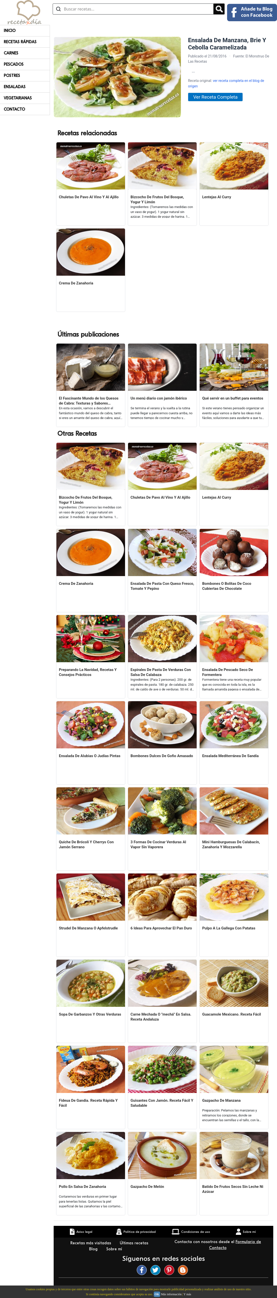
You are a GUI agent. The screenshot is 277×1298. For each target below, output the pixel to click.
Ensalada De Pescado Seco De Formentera (227, 672)
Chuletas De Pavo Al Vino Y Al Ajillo (89, 197)
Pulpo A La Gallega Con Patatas (228, 928)
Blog (94, 1249)
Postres (12, 75)
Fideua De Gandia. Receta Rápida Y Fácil (88, 1103)
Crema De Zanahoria (76, 283)
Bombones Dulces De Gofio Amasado (162, 756)
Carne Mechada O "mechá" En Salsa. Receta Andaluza (161, 1017)
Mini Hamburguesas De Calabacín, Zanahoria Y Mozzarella (231, 844)
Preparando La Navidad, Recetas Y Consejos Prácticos (88, 672)
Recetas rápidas (20, 42)
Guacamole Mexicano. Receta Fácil (231, 1014)
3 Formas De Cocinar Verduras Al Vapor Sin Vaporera (158, 844)
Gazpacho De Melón (147, 1186)
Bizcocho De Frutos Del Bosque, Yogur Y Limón (157, 199)
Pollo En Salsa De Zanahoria (82, 1186)
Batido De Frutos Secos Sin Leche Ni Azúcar (232, 1189)
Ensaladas (14, 87)
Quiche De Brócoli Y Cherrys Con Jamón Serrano (86, 844)
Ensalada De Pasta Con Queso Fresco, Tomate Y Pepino (162, 586)
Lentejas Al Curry (216, 197)
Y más (187, 1294)
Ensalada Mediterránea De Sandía (230, 756)
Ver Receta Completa (215, 97)
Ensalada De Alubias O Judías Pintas (89, 756)
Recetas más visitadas (91, 1243)
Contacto (14, 109)
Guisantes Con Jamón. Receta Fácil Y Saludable (162, 1103)
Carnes (11, 53)
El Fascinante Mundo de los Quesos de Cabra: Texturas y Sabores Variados (89, 401)
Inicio (9, 30)
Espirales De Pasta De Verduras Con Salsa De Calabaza (161, 672)
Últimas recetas (134, 1243)
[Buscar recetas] (133, 8)
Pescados (13, 64)
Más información (171, 1294)
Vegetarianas (18, 98)
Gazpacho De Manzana (221, 1100)
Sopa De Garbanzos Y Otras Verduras (90, 1014)
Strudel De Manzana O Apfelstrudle (88, 928)
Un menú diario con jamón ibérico (159, 398)
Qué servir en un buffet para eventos (232, 398)
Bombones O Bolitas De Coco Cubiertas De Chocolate (226, 586)
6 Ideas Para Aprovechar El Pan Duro (161, 928)
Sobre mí (114, 1249)
